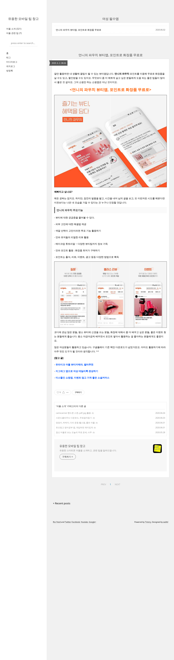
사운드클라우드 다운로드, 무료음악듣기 (74, 461)
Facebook (76, 565)
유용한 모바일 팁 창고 (23, 19)
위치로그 (10, 66)
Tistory (148, 565)
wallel (165, 565)
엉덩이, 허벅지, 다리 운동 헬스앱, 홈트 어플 (75, 466)
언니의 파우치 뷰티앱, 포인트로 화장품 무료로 (78, 29)
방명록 (9, 70)
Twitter (68, 565)
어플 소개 (13, 28)
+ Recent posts (61, 547)
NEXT (117, 528)
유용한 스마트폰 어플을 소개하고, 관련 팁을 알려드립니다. (88, 494)
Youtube (84, 565)
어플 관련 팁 (14, 33)
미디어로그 (11, 61)
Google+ (92, 565)
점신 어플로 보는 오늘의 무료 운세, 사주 (74, 476)
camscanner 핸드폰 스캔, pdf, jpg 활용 (73, 456)
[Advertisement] (110, 406)
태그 (8, 57)
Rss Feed (57, 565)
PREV (103, 528)
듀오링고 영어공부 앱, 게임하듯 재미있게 (74, 471)
